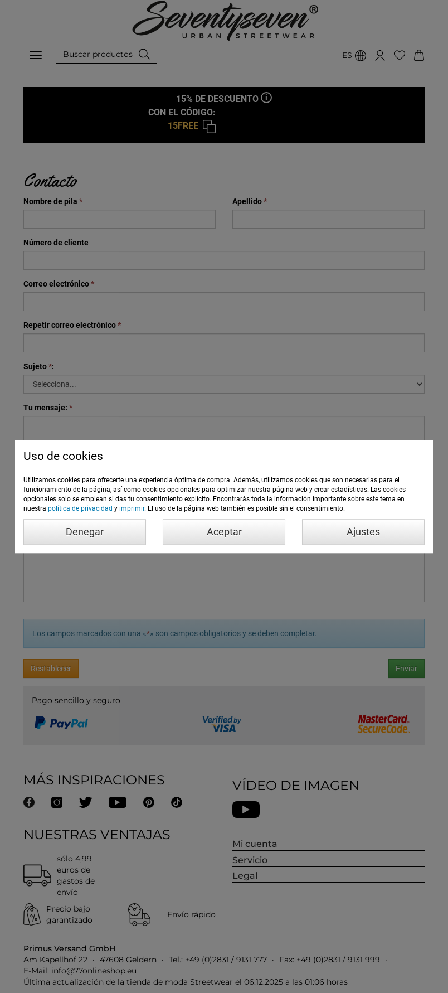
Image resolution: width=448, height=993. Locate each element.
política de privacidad (80, 508)
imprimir (131, 508)
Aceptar (224, 531)
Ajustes (363, 531)
